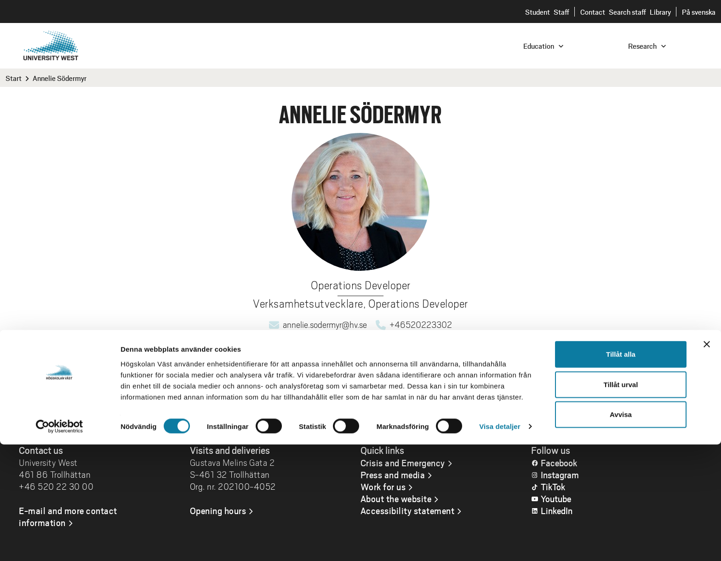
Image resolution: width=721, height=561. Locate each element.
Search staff (627, 12)
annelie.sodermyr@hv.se (325, 325)
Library (660, 12)
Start (14, 78)
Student (537, 12)
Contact (592, 12)
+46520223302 (420, 325)
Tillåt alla (620, 471)
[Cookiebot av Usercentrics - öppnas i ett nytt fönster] (59, 543)
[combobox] (658, 45)
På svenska (698, 12)
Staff (561, 12)
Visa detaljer (499, 543)
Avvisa (621, 531)
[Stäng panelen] (707, 461)
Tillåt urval (621, 501)
